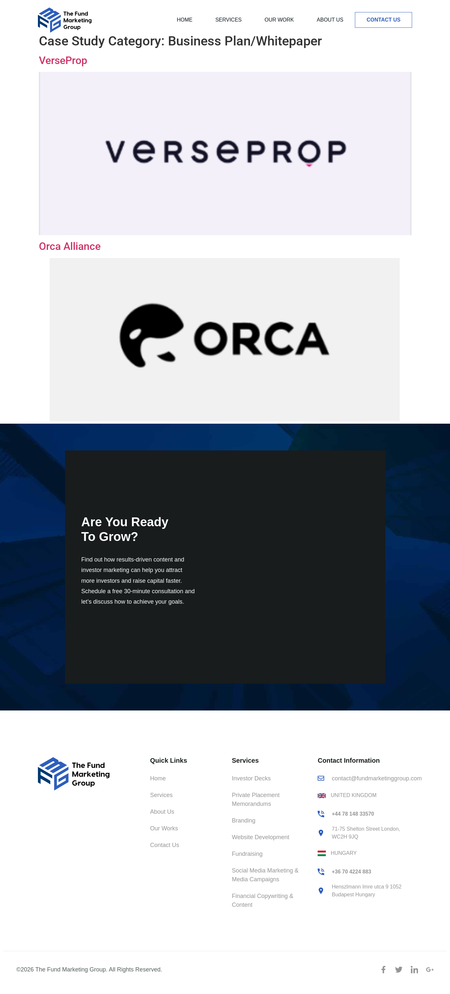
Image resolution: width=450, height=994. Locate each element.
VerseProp (63, 70)
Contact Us (384, 20)
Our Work (279, 20)
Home (184, 20)
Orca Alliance (70, 256)
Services (228, 20)
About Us (330, 20)
